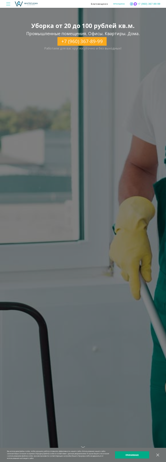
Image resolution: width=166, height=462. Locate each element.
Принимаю (132, 455)
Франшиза (119, 4)
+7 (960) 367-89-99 (148, 4)
